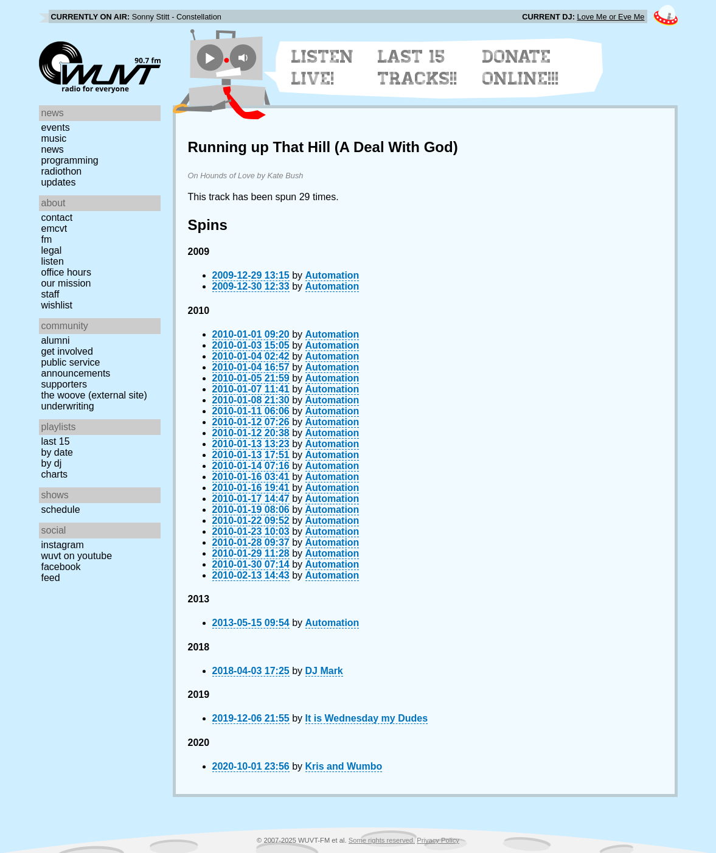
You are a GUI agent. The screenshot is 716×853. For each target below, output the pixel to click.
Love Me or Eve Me (611, 16)
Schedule (60, 509)
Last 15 (55, 441)
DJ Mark (324, 671)
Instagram (62, 545)
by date (57, 452)
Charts (54, 474)
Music (54, 138)
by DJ (51, 463)
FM (46, 239)
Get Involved (67, 351)
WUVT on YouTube (77, 556)
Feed (50, 578)
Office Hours (66, 272)
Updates (58, 182)
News (52, 149)
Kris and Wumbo (344, 766)
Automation (332, 275)
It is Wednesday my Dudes (366, 718)
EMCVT (54, 228)
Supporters (64, 384)
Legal (51, 250)
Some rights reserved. (382, 840)
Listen (52, 261)
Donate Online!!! (520, 67)
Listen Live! (322, 67)
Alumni (55, 340)
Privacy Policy (438, 840)
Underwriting (67, 406)
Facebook (61, 567)
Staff (50, 294)
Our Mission (66, 283)
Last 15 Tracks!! (417, 67)
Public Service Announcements (76, 367)
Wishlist (57, 305)
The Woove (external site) (94, 395)
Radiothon (61, 171)
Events (55, 127)
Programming (70, 160)
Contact (57, 217)
